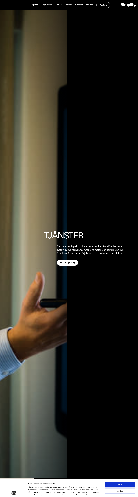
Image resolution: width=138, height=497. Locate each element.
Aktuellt (58, 5)
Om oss (89, 5)
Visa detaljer (117, 493)
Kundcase (47, 5)
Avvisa (120, 475)
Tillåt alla (120, 468)
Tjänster (35, 5)
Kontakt (103, 5)
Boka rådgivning (67, 263)
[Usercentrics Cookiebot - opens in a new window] (14, 492)
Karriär (69, 5)
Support (79, 5)
